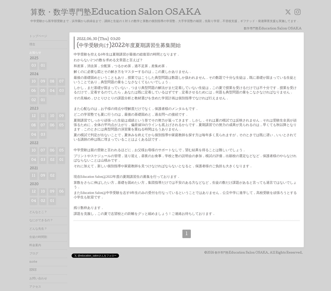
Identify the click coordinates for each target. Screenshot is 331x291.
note (33, 262)
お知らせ (35, 53)
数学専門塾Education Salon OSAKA (241, 252)
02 (33, 100)
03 (33, 66)
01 (43, 66)
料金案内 (35, 245)
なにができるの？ (41, 220)
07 (61, 82)
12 (34, 116)
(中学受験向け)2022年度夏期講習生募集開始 (129, 46)
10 (33, 82)
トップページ (38, 36)
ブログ (33, 253)
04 (52, 91)
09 (43, 82)
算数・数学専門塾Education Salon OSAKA (115, 13)
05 (43, 91)
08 (52, 82)
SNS (33, 270)
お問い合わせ (38, 278)
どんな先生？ (38, 229)
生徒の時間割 (38, 237)
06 (33, 91)
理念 (32, 44)
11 (43, 116)
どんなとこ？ (38, 212)
